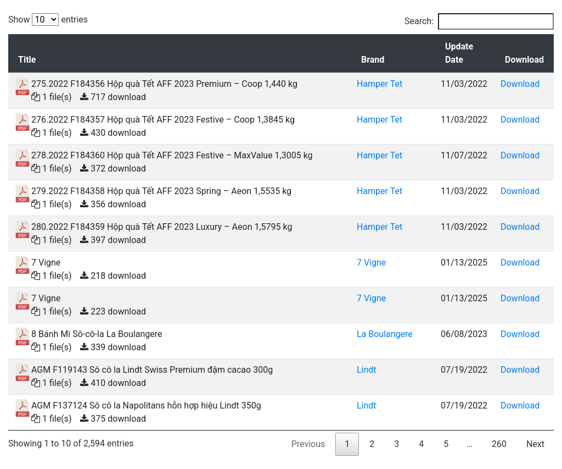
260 (499, 444)
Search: (479, 21)
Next (535, 444)
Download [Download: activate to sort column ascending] (524, 59)
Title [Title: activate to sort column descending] (27, 59)
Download (520, 84)
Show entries (48, 19)
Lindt (366, 370)
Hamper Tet (379, 84)
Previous (308, 444)
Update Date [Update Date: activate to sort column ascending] (459, 53)
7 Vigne (371, 262)
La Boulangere (385, 334)
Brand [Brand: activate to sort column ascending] (372, 59)
